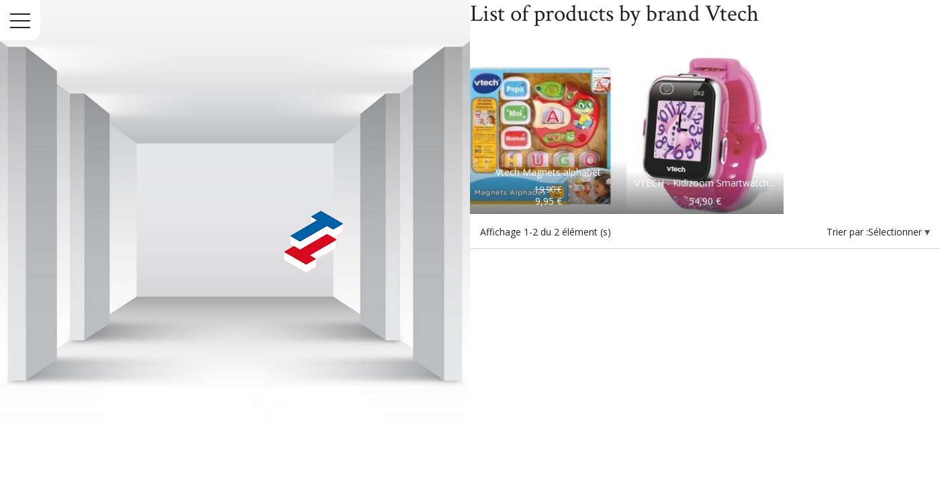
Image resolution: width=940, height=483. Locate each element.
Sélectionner (896, 231)
